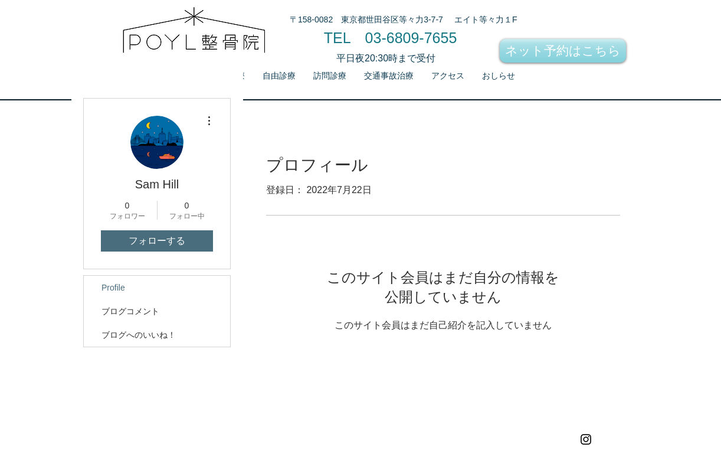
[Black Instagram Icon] (586, 439)
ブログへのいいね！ (138, 335)
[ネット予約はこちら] (563, 51)
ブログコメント (130, 311)
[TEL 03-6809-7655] (390, 37)
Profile (113, 287)
